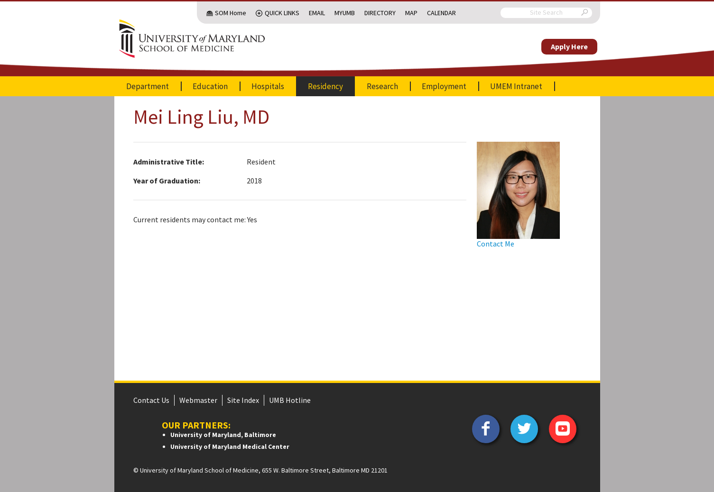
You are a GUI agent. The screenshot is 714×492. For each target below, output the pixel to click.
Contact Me (495, 243)
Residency (325, 86)
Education (210, 86)
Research (382, 86)
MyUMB (344, 13)
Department (147, 86)
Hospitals (267, 86)
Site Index (243, 400)
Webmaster (198, 400)
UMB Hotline (290, 400)
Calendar (441, 13)
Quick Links (282, 13)
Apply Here (569, 46)
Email (317, 13)
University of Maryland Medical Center (229, 446)
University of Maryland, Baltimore (223, 434)
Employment (444, 86)
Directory (380, 13)
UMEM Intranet (516, 86)
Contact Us (151, 400)
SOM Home (230, 13)
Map (411, 13)
